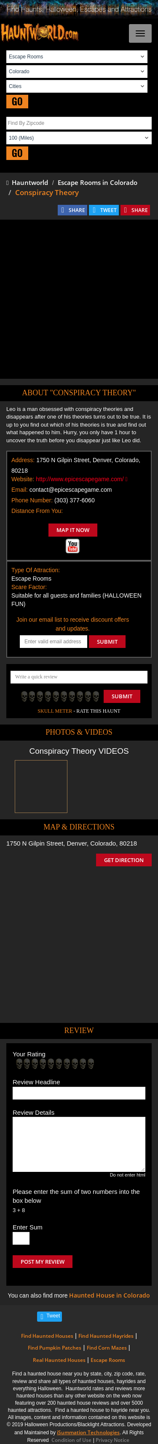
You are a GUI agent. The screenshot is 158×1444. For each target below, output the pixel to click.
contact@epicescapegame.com (70, 489)
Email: (19, 489)
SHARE (77, 210)
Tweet (53, 1316)
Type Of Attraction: (35, 570)
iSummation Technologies (88, 1432)
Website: (22, 479)
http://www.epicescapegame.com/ (82, 479)
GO (17, 101)
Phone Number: (32, 500)
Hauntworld (27, 182)
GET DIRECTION (124, 860)
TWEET (108, 210)
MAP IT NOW (72, 530)
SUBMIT (107, 641)
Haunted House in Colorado (109, 1295)
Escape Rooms (108, 1360)
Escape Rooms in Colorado (97, 182)
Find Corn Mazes (107, 1347)
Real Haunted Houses (59, 1360)
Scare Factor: (29, 587)
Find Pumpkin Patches (54, 1347)
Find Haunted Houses (47, 1335)
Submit (122, 696)
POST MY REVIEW (42, 1261)
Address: (23, 460)
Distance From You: (37, 510)
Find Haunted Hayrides (106, 1335)
